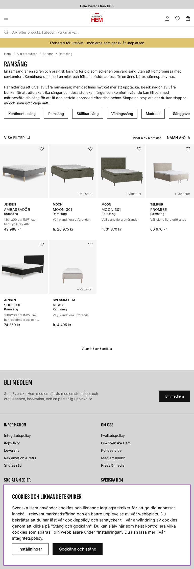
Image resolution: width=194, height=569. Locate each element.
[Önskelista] (177, 18)
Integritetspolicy (17, 435)
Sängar (48, 54)
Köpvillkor (12, 443)
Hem (7, 54)
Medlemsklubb (113, 458)
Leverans (11, 450)
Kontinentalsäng (22, 113)
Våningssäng (122, 113)
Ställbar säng (88, 113)
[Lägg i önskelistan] (42, 148)
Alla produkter (27, 54)
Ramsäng (65, 54)
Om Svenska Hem (116, 443)
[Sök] (85, 32)
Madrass (153, 113)
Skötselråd (13, 465)
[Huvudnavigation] (16, 18)
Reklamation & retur (20, 458)
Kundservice (111, 450)
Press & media (113, 465)
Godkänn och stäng (77, 549)
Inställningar (30, 549)
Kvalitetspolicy (113, 435)
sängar (56, 92)
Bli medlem (174, 396)
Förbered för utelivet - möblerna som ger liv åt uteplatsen (97, 43)
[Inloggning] (167, 18)
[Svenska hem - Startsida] (97, 17)
